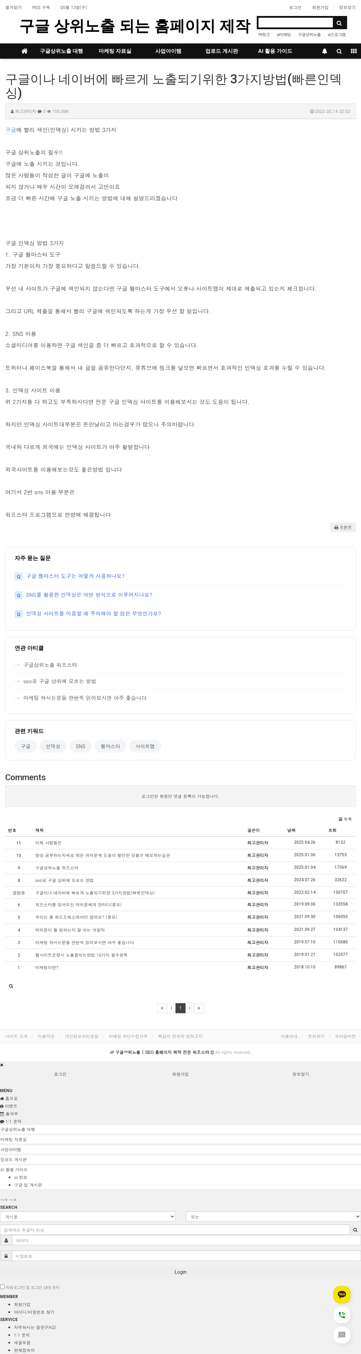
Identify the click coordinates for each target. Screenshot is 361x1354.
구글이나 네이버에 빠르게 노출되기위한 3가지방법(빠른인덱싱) (95, 892)
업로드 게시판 (221, 51)
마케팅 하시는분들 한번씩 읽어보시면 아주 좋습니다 (85, 697)
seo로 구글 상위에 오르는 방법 (59, 681)
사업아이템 (168, 51)
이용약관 (46, 1036)
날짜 (291, 830)
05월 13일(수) (73, 7)
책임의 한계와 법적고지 (180, 1036)
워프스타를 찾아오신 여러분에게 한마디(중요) (78, 904)
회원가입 (320, 7)
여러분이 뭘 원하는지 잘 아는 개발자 (70, 930)
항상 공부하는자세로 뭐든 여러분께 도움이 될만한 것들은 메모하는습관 (102, 855)
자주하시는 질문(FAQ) (35, 1327)
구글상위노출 (309, 34)
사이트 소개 (16, 1036)
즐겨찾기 (13, 7)
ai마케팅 (284, 34)
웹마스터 (110, 746)
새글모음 (22, 1342)
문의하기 (316, 1036)
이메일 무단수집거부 (128, 1036)
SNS (80, 746)
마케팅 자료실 (115, 51)
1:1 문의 (22, 1335)
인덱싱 (53, 746)
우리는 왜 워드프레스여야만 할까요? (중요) (76, 917)
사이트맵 (145, 746)
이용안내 (289, 1036)
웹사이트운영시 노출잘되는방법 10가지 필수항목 (81, 955)
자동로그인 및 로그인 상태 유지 (29, 1287)
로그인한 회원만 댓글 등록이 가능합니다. (180, 796)
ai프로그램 (337, 34)
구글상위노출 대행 (61, 51)
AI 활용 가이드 (275, 51)
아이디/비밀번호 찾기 (34, 1312)
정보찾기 (347, 7)
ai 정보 (20, 1177)
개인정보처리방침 (81, 1036)
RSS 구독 (41, 7)
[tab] (180, 1129)
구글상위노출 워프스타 (50, 664)
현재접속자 (24, 1350)
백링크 (264, 34)
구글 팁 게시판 (28, 1185)
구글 (10, 130)
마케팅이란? (47, 967)
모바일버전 (345, 1036)
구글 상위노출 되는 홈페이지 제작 (134, 25)
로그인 (295, 7)
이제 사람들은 (48, 842)
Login (181, 1272)
